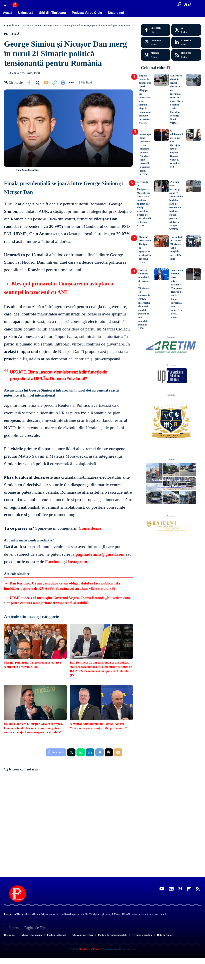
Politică (12, 33)
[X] (186, 30)
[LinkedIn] (186, 42)
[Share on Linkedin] (90, 753)
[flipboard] (189, 889)
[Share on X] (38, 83)
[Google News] (171, 889)
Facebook (54, 561)
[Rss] (198, 889)
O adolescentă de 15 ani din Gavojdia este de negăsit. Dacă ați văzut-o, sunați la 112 (176, 149)
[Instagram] (156, 42)
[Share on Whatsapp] (80, 753)
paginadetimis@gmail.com (100, 554)
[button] (7, 4)
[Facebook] (156, 30)
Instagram (78, 561)
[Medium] (156, 55)
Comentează (90, 528)
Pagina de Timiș (89, 955)
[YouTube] (161, 889)
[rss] (186, 55)
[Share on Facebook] (29, 83)
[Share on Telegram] (99, 753)
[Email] (46, 83)
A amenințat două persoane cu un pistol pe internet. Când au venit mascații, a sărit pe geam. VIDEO (145, 152)
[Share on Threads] (109, 753)
